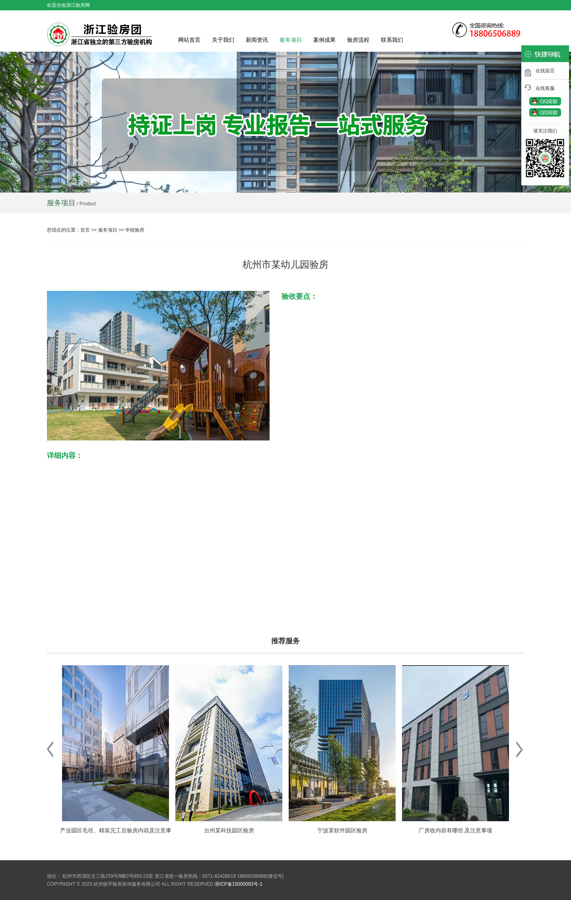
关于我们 (223, 40)
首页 (85, 230)
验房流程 (358, 40)
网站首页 (189, 40)
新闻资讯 (257, 40)
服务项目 (291, 40)
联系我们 (392, 40)
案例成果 (324, 40)
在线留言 (545, 71)
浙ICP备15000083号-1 (238, 884)
